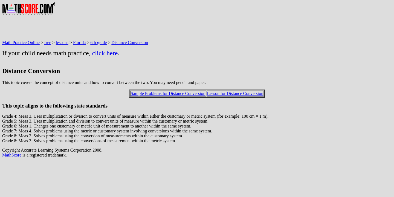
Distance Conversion (129, 42)
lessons (62, 42)
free (47, 42)
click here (105, 53)
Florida (79, 42)
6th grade (98, 42)
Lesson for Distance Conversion (235, 93)
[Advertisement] (101, 28)
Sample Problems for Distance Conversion (168, 93)
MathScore (11, 155)
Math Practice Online (21, 42)
